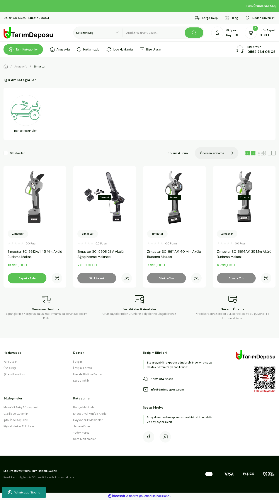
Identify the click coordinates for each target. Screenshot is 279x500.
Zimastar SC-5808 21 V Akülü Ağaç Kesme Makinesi (101, 254)
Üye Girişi (9, 369)
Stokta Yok (97, 278)
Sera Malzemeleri (85, 440)
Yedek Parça (81, 434)
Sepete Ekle (27, 278)
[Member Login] (224, 33)
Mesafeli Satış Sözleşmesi (20, 408)
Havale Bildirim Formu (87, 375)
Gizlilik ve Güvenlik (15, 415)
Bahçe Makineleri (84, 408)
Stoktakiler (17, 154)
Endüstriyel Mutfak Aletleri (90, 415)
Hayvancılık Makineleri (88, 421)
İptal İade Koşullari (15, 421)
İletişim (78, 363)
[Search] (163, 33)
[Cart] (260, 33)
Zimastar (40, 66)
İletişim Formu (82, 369)
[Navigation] (23, 49)
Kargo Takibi (81, 382)
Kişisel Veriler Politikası (18, 427)
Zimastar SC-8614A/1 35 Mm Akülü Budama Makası (240, 254)
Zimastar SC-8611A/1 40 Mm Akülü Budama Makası (170, 254)
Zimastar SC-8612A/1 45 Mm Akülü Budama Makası (31, 254)
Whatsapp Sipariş (24, 492)
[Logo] (28, 33)
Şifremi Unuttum (14, 375)
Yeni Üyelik (10, 363)
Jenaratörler (81, 427)
